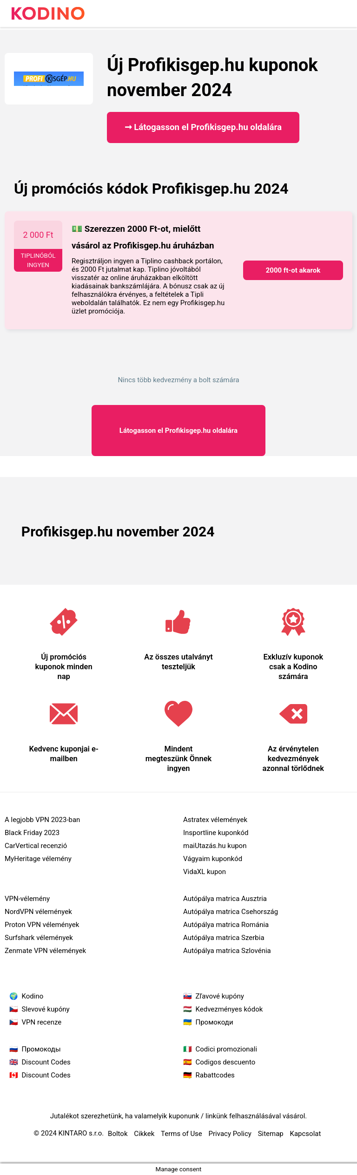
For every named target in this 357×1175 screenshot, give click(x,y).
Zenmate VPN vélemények (45, 951)
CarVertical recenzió (36, 846)
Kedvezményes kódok (229, 1009)
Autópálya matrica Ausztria (225, 898)
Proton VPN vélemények (42, 924)
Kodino (33, 996)
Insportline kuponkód (215, 833)
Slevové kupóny (46, 1009)
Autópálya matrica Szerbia (223, 937)
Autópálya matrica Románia (226, 924)
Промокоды (41, 1049)
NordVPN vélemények (38, 911)
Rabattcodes (215, 1075)
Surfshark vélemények (39, 937)
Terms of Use (181, 1133)
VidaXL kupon (204, 872)
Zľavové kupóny (220, 996)
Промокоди (214, 1022)
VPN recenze (42, 1022)
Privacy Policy (230, 1133)
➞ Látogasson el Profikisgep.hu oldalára (203, 127)
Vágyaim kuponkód (212, 859)
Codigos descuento (226, 1062)
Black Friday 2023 (32, 833)
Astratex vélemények (215, 820)
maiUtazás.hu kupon (214, 846)
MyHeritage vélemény (38, 859)
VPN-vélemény (27, 898)
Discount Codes (46, 1062)
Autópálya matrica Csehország (230, 911)
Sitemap (271, 1133)
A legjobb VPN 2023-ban (42, 820)
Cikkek (144, 1133)
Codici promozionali (227, 1049)
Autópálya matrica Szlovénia (227, 951)
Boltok (117, 1133)
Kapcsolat (305, 1133)
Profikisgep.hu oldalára (178, 430)
